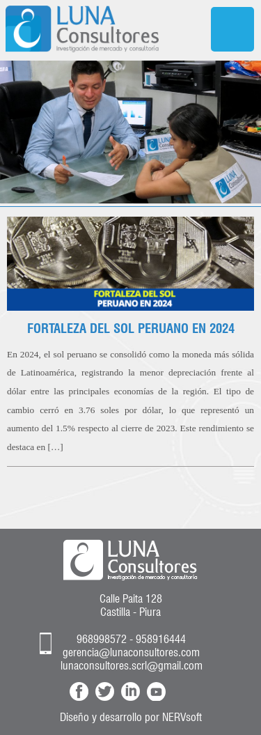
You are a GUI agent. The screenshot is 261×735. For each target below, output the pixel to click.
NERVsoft (182, 717)
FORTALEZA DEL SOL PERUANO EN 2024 (131, 328)
